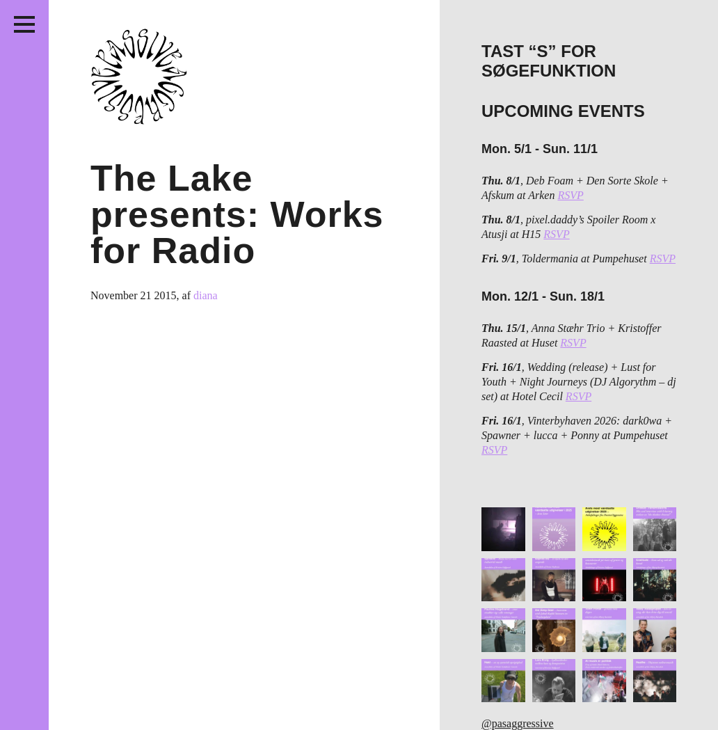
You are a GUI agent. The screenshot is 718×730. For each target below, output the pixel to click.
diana (205, 295)
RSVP (570, 195)
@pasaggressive (517, 723)
